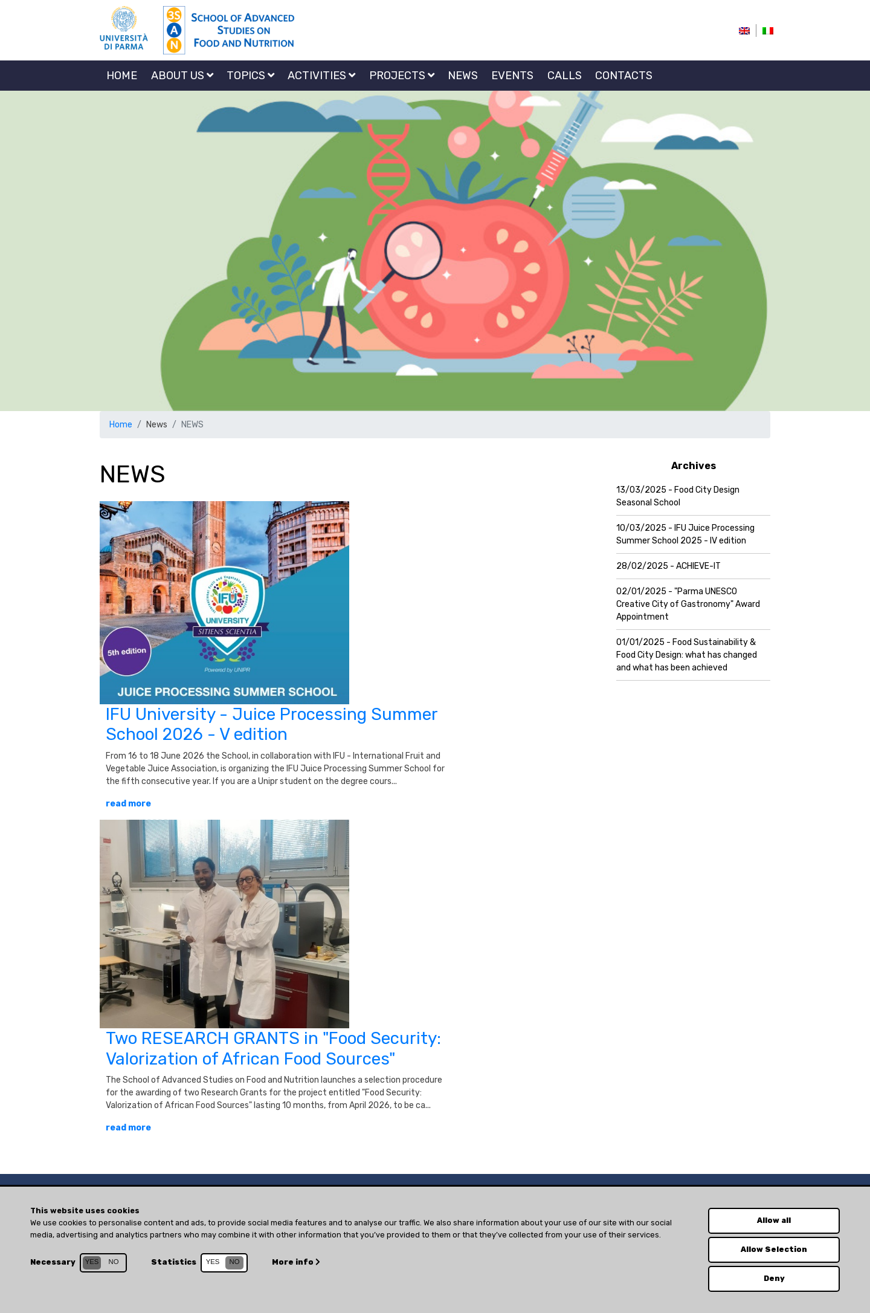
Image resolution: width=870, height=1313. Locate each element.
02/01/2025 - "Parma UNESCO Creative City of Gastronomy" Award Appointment (688, 604)
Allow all (774, 1220)
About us (182, 75)
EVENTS (512, 75)
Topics (250, 75)
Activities (321, 75)
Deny (774, 1278)
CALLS (564, 75)
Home (121, 75)
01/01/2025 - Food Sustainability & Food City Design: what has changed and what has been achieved (686, 655)
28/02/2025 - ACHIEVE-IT (668, 566)
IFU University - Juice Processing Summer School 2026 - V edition (271, 724)
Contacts (623, 75)
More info (296, 1261)
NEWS (463, 75)
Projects (401, 75)
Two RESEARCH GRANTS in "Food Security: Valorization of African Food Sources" (273, 1048)
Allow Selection (774, 1249)
